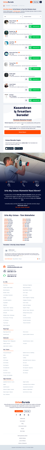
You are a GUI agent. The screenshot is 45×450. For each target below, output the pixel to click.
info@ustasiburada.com (14, 267)
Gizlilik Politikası (22, 438)
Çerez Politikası (22, 440)
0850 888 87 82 (11, 276)
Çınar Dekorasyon (8, 258)
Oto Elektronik (6, 367)
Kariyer (22, 428)
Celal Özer (11, 42)
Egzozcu (5, 357)
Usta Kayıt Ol (19, 411)
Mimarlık (5, 312)
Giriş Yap (36, 2)
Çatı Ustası (25, 295)
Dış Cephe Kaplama (7, 300)
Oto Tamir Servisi (6, 372)
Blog (22, 423)
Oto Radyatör (26, 370)
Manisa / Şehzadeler (13, 32)
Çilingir (4, 297)
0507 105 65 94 (36, 37)
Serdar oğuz (12, 73)
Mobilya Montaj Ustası (27, 312)
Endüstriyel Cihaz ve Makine (29, 384)
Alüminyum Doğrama (27, 285)
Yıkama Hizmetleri (27, 322)
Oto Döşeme (6, 365)
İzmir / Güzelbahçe (12, 96)
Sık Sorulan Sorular (22, 426)
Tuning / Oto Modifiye (7, 375)
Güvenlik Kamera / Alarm (28, 341)
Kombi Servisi (6, 334)
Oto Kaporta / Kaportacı (28, 367)
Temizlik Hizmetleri (27, 320)
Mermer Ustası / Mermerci (28, 310)
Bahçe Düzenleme (26, 287)
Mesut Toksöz (12, 21)
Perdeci (24, 315)
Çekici (4, 355)
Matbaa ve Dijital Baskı (27, 389)
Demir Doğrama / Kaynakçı (28, 297)
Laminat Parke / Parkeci (8, 310)
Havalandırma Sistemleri (28, 387)
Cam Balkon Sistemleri (8, 295)
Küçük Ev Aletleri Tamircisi (28, 334)
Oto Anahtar (5, 362)
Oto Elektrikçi (26, 365)
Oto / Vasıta (6, 349)
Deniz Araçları (26, 355)
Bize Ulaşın (22, 431)
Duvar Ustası (25, 302)
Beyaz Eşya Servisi (7, 331)
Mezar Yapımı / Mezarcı (8, 392)
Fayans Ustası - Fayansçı (8, 307)
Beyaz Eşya (6, 328)
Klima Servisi (25, 331)
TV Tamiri (25, 343)
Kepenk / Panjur (26, 307)
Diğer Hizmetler (7, 378)
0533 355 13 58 (36, 100)
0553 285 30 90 (36, 26)
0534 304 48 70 (36, 58)
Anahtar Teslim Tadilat (7, 287)
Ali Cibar (11, 95)
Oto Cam (25, 362)
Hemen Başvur (22, 132)
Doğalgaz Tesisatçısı (27, 300)
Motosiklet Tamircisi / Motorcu (29, 360)
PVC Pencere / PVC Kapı (8, 317)
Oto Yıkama (25, 372)
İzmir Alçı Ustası (14, 5)
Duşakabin (5, 302)
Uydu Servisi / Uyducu (7, 346)
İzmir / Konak (11, 22)
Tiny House (5, 322)
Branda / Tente (6, 292)
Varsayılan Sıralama (32, 16)
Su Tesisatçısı (6, 320)
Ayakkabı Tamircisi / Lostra (8, 381)
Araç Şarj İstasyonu (7, 352)
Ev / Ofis (5, 282)
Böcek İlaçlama (6, 290)
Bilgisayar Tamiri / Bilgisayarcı (9, 341)
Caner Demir (12, 84)
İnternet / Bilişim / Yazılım (8, 389)
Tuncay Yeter (12, 63)
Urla (12, 16)
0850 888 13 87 (11, 272)
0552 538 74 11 (36, 79)
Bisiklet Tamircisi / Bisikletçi (28, 352)
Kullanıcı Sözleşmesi (22, 443)
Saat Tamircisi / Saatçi (27, 392)
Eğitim (4, 384)
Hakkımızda (22, 418)
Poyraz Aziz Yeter (13, 52)
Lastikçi (24, 357)
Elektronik (6, 338)
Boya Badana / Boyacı (27, 290)
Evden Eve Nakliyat (27, 305)
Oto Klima (5, 370)
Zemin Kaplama (6, 325)
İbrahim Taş (12, 31)
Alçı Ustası (8, 5)
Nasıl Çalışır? (22, 421)
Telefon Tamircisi (6, 343)
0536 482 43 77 (36, 68)
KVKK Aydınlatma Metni (22, 435)
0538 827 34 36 (36, 89)
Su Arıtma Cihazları (27, 317)
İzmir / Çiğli (11, 54)
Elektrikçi (5, 305)
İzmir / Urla (11, 85)
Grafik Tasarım (6, 387)
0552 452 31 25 (36, 47)
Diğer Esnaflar (26, 381)
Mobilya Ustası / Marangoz (8, 315)
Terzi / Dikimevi (6, 394)
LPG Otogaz (5, 360)
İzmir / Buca (11, 43)
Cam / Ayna (25, 292)
